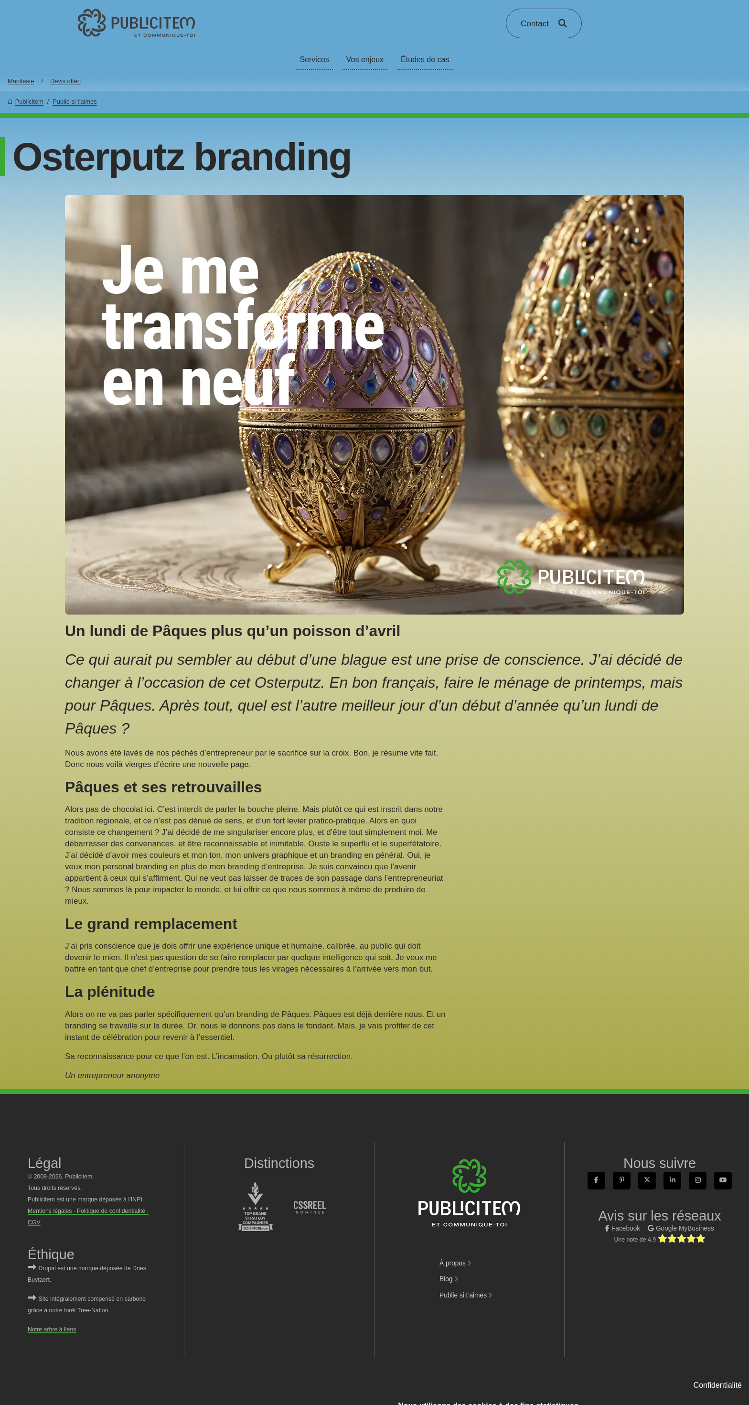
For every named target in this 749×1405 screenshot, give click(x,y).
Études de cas (425, 59)
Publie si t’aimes (74, 101)
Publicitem (29, 101)
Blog (445, 1279)
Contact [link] (535, 23)
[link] (136, 23)
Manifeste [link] (21, 81)
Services (314, 59)
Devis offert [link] (65, 81)
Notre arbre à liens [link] (52, 1329)
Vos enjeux (365, 59)
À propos (452, 1263)
